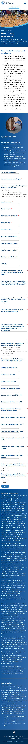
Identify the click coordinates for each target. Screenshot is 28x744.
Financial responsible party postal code (12, 439)
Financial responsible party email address (12, 456)
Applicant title (6, 209)
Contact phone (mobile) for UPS (11, 395)
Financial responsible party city (11, 424)
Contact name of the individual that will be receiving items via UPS (13, 360)
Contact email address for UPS (11, 402)
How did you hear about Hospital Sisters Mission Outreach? (12, 310)
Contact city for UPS (8, 374)
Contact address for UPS (9, 367)
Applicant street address (9, 216)
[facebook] (14, 732)
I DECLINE (6, 470)
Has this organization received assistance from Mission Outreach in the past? (13, 299)
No (4, 306)
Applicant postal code (8, 236)
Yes (4, 304)
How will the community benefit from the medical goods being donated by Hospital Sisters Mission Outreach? (13, 283)
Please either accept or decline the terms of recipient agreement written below (13, 475)
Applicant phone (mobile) (9, 243)
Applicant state (6, 229)
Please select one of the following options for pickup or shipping (12, 344)
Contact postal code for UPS (10, 388)
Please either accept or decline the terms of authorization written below (13, 465)
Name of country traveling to (11, 179)
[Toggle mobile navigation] (25, 2)
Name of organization (8, 172)
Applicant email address (9, 257)
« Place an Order (6, 30)
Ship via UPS (7, 355)
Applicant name (6, 202)
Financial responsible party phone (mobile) (12, 447)
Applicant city (5, 222)
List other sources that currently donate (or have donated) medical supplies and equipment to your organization (12, 327)
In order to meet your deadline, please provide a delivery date (14, 186)
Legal (4, 736)
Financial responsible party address (13, 417)
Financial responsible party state (12, 431)
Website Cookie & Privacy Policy (15, 736)
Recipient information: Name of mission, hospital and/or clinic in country (12, 272)
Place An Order (14, 7)
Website (4, 264)
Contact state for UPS (8, 381)
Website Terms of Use (13, 738)
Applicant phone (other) (9, 250)
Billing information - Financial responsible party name (11, 409)
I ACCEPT (6, 468)
